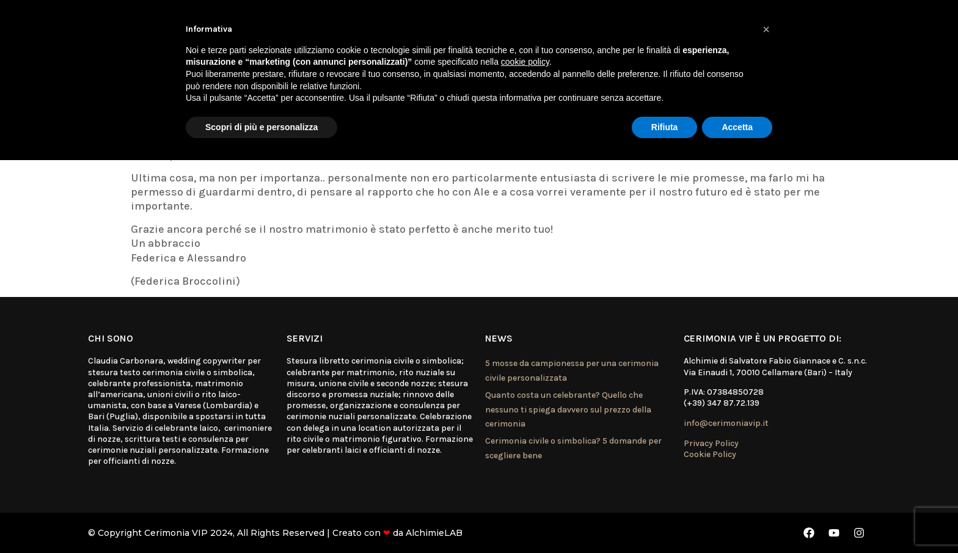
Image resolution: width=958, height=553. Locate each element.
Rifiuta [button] (664, 127)
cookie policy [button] (525, 62)
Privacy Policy (711, 443)
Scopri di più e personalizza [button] (261, 127)
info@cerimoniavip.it (726, 423)
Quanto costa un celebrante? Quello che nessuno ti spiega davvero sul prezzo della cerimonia (568, 409)
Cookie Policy (710, 454)
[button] (766, 29)
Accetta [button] (737, 127)
